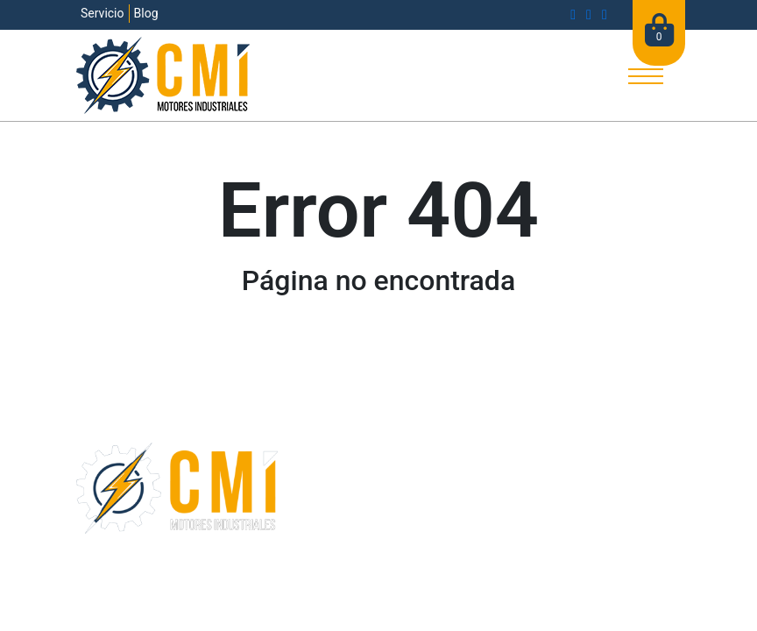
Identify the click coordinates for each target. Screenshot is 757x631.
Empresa (314, 485)
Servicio (102, 13)
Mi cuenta (527, 527)
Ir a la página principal (378, 341)
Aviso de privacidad (446, 570)
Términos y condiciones (321, 570)
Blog (146, 13)
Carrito (518, 506)
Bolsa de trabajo (337, 527)
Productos (529, 485)
